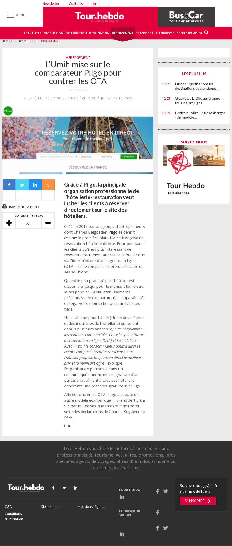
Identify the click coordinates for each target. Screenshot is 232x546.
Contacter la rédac (29, 215)
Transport (144, 33)
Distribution (76, 33)
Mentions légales (91, 506)
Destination (99, 33)
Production (53, 33)
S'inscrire (195, 501)
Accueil (7, 41)
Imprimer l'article (24, 207)
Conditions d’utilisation (14, 516)
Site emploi (50, 506)
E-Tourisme (165, 33)
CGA (8, 506)
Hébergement (122, 33)
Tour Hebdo (27, 41)
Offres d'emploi (189, 33)
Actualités (32, 33)
